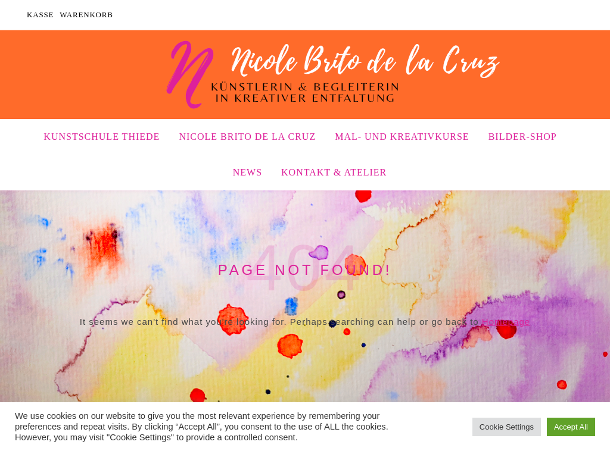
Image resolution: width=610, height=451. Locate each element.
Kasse (40, 14)
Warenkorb (86, 14)
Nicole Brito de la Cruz (247, 136)
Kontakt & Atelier (334, 172)
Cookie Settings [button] (507, 426)
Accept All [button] (571, 426)
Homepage (506, 322)
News (247, 172)
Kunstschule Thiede (101, 136)
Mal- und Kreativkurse (402, 136)
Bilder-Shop (522, 136)
